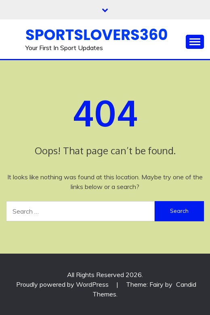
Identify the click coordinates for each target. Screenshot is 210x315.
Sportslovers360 (96, 34)
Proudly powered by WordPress (63, 284)
